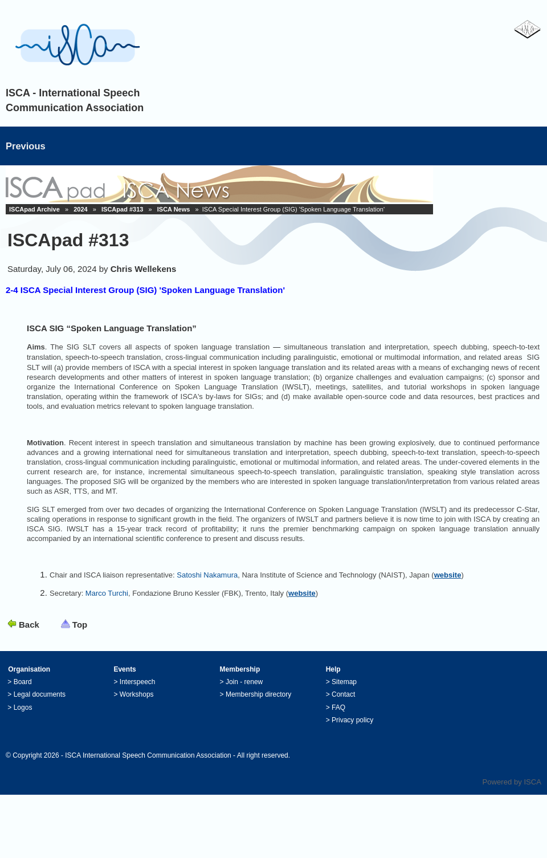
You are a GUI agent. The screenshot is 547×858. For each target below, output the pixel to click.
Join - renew (244, 682)
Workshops (137, 694)
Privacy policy (352, 720)
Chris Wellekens (144, 269)
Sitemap (344, 682)
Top (79, 624)
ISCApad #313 (122, 209)
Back (29, 624)
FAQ (338, 707)
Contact (343, 694)
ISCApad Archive (34, 209)
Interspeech (138, 682)
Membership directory (258, 694)
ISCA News (173, 209)
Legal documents (40, 694)
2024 (80, 209)
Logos (23, 707)
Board (23, 682)
